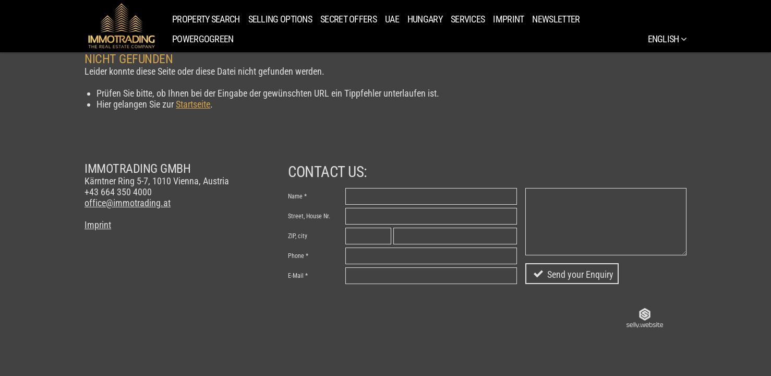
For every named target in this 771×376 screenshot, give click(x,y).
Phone (296, 256)
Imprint (508, 19)
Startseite (193, 104)
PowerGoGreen (203, 38)
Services (468, 19)
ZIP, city (297, 236)
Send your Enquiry (580, 274)
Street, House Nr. (309, 216)
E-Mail (296, 275)
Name (295, 196)
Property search (206, 19)
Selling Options (280, 19)
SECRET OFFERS (348, 19)
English (667, 38)
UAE (392, 19)
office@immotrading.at (128, 202)
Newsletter (556, 19)
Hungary (424, 19)
